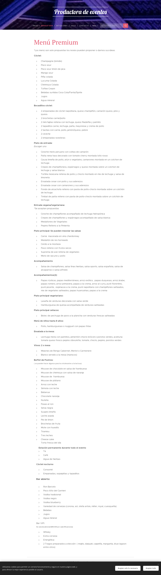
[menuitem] (37, 26)
